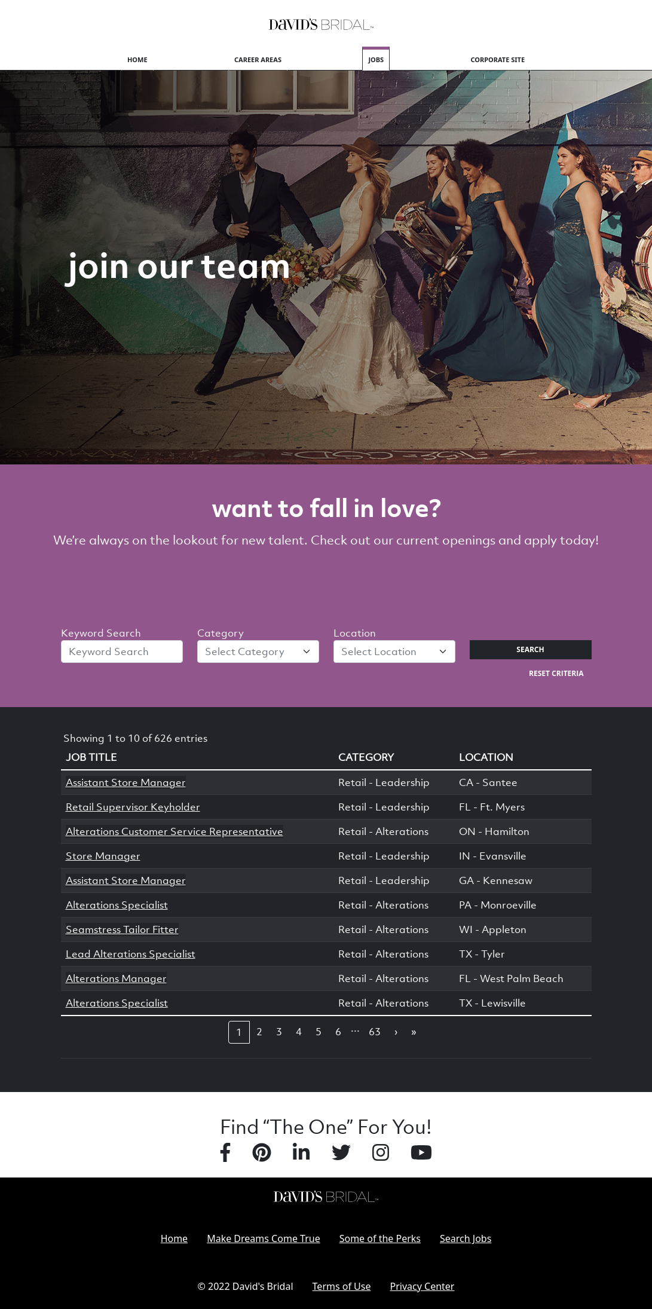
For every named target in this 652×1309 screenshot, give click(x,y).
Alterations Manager (116, 978)
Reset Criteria (556, 673)
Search (530, 649)
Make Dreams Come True (263, 1238)
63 (375, 1031)
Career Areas (257, 59)
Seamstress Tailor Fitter (122, 929)
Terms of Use (342, 1286)
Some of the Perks (380, 1238)
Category (220, 633)
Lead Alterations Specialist (130, 954)
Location (354, 633)
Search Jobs (465, 1238)
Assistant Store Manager (126, 782)
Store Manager (103, 856)
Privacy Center (422, 1286)
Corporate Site (498, 59)
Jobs (376, 59)
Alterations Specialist (117, 905)
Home (137, 59)
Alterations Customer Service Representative (174, 831)
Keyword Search (101, 633)
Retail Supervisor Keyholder (133, 806)
